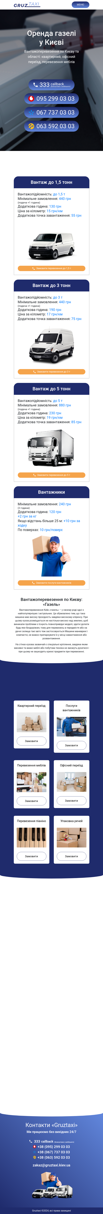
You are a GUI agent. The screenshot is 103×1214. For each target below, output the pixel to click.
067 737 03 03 (51, 112)
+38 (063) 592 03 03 (51, 1157)
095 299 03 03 (51, 98)
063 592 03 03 (51, 126)
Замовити (31, 741)
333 (51, 84)
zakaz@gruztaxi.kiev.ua (51, 1165)
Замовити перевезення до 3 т (51, 372)
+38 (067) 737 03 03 (51, 1152)
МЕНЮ (80, 4)
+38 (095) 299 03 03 (51, 1147)
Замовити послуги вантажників (51, 583)
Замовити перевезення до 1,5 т (51, 268)
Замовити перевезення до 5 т (51, 475)
